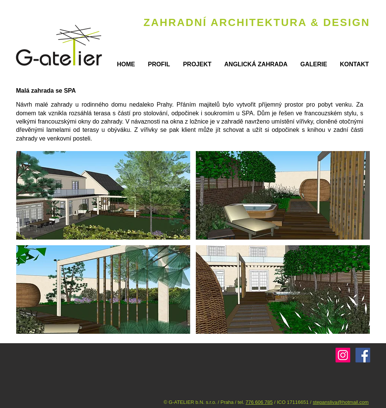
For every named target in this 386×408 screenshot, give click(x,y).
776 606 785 (259, 402)
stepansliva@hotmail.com (341, 402)
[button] (103, 195)
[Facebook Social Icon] (362, 355)
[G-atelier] (343, 355)
